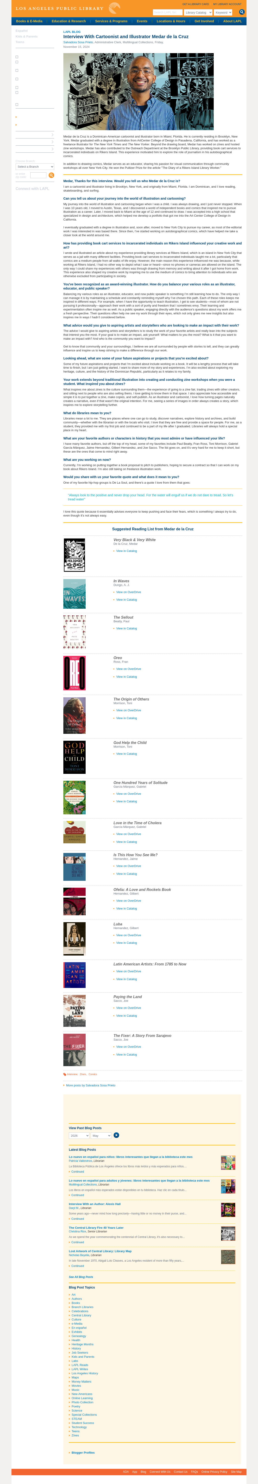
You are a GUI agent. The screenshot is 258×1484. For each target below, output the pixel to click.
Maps (75, 1377)
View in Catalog (126, 551)
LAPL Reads (80, 1365)
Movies (76, 1385)
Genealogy (79, 1336)
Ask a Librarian (26, 142)
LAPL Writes (80, 1369)
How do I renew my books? (36, 87)
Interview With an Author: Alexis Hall (95, 1204)
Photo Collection (82, 1402)
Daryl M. (74, 1208)
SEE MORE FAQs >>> (33, 104)
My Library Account (227, 4)
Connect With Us (160, 1471)
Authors (77, 1298)
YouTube (34, 197)
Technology (79, 1427)
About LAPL (232, 21)
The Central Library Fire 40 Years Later (96, 1227)
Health (76, 1340)
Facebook (18, 197)
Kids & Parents (27, 36)
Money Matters (81, 1381)
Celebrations (80, 1311)
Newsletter (42, 197)
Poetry (76, 1406)
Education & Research (69, 21)
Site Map (236, 1471)
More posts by (90, 1085)
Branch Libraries (82, 1307)
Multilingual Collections (83, 1184)
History (76, 1348)
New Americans (82, 1394)
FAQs (194, 1471)
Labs (75, 1361)
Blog (143, 1471)
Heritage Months (82, 1344)
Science (77, 1410)
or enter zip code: (21, 175)
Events (142, 21)
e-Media (77, 1323)
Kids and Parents (83, 1356)
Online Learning (82, 1398)
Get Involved (204, 21)
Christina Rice (77, 1231)
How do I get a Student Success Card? (34, 63)
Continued (77, 1171)
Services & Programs (111, 21)
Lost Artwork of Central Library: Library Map (100, 1251)
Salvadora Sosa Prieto (78, 42)
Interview (72, 1074)
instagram (26, 197)
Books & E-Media (29, 21)
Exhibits (77, 1332)
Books (76, 1303)
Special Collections (84, 1414)
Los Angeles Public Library (68, 8)
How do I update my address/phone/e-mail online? (33, 96)
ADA (126, 1471)
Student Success (83, 1423)
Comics (93, 1074)
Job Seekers (80, 1352)
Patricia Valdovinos (80, 1161)
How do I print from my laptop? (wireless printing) (35, 72)
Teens (76, 1431)
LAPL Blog (72, 32)
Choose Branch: (25, 161)
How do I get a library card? (36, 56)
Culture (76, 1319)
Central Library (81, 1315)
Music (75, 1390)
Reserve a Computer (30, 134)
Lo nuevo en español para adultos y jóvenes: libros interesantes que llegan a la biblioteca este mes (139, 1180)
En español (79, 1327)
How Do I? (23, 51)
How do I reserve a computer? (31, 80)
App (134, 1471)
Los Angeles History (85, 1373)
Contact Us (181, 1471)
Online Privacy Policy (214, 1471)
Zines (83, 1074)
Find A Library (26, 156)
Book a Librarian (27, 149)
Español (22, 30)
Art (74, 1294)
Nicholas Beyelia (79, 1255)
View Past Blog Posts (85, 1128)
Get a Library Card (195, 4)
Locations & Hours (171, 21)
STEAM (77, 1419)
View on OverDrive (128, 592)
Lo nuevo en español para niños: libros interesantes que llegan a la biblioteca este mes (131, 1157)
